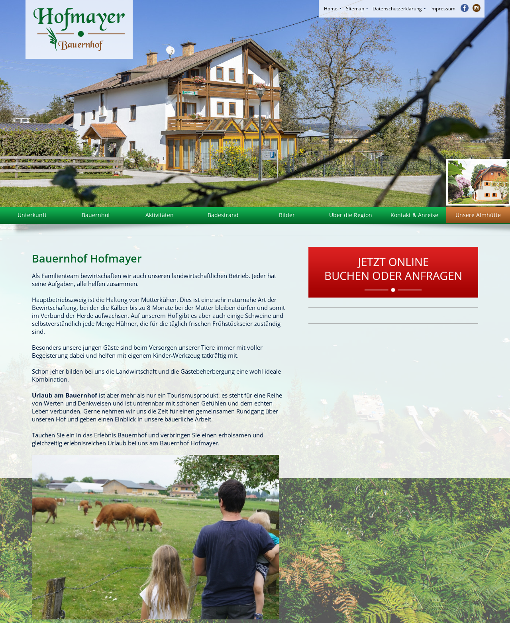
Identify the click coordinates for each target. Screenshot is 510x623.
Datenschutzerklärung (397, 8)
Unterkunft (32, 215)
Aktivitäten (159, 215)
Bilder (287, 215)
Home (330, 8)
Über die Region (350, 215)
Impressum (442, 8)
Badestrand (223, 215)
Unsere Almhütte (478, 215)
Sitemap (355, 8)
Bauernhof (96, 215)
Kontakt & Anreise (414, 215)
